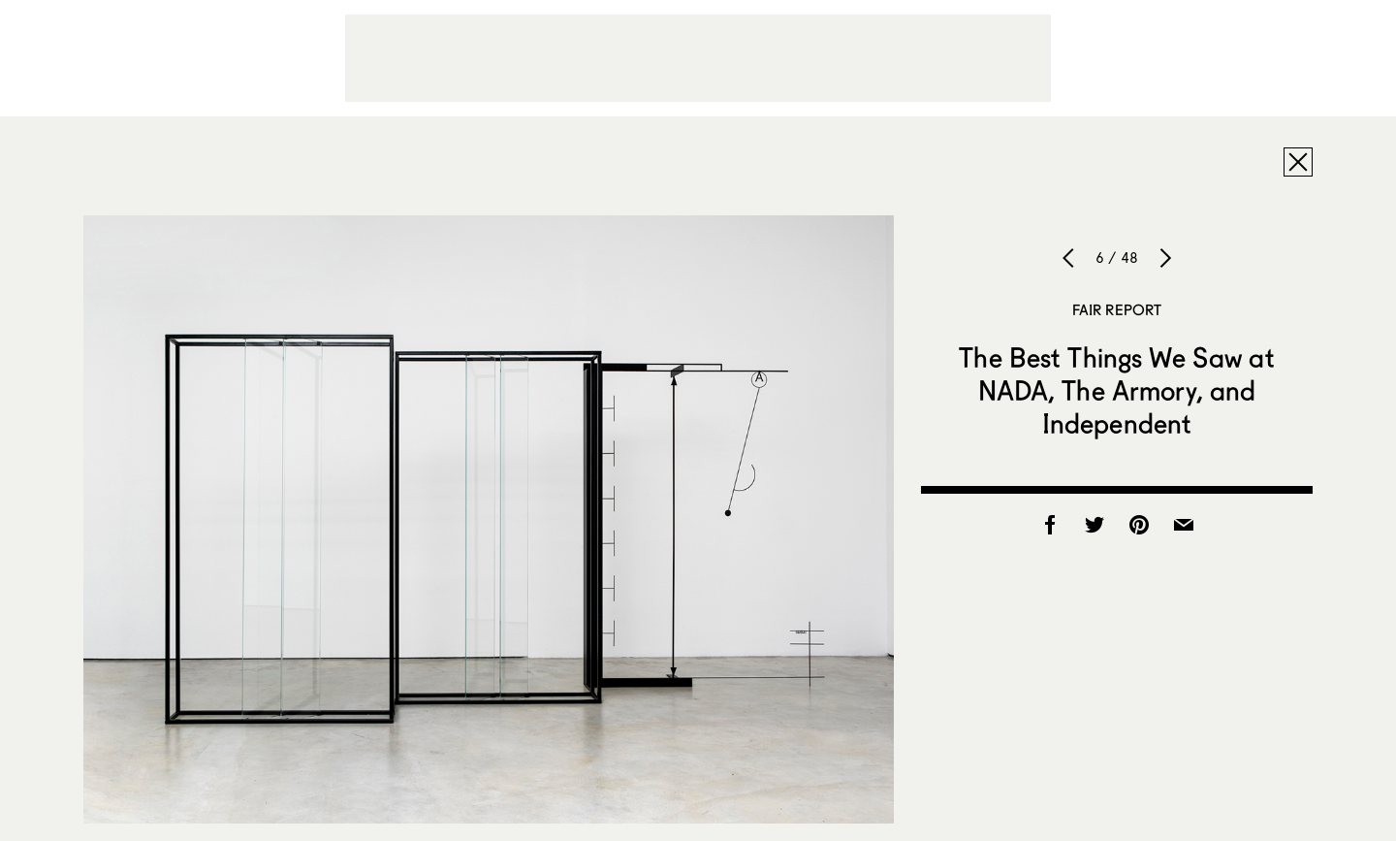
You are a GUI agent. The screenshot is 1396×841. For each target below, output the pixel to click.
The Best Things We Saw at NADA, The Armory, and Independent (1117, 389)
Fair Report (1117, 309)
